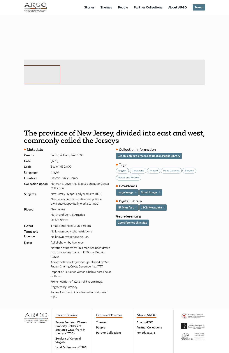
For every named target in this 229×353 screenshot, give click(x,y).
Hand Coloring (171, 170)
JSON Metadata (151, 207)
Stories (89, 7)
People (123, 7)
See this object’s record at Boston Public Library (149, 156)
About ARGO (177, 7)
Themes (106, 7)
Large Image (126, 192)
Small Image (149, 192)
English (122, 170)
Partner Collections (148, 7)
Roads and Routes (128, 177)
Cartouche (138, 170)
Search (198, 7)
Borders (189, 170)
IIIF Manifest (126, 207)
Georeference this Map (132, 222)
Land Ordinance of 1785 (71, 347)
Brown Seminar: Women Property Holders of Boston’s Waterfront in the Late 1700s (71, 328)
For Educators (146, 332)
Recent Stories (66, 315)
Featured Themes (109, 315)
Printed (153, 170)
